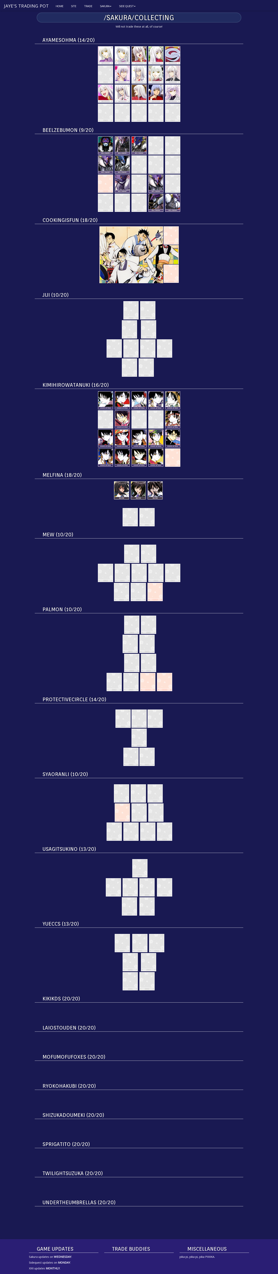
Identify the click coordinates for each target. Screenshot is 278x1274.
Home (59, 6)
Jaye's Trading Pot (26, 6)
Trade (88, 6)
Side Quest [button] (127, 6)
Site (73, 6)
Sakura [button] (105, 6)
